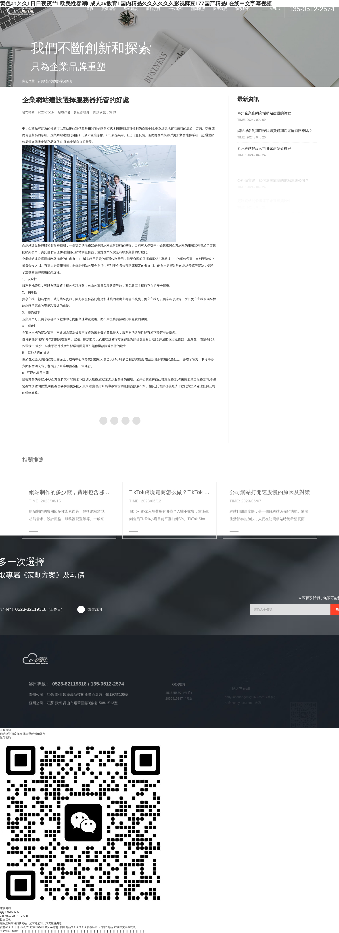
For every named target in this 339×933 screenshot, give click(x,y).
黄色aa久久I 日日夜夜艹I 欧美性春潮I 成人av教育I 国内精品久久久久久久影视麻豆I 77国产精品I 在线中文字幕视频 (68, 927)
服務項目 (153, 9)
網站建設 (131, 9)
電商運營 (28, 733)
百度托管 (16, 733)
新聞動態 (198, 9)
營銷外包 (39, 733)
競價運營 (108, 9)
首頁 (89, 9)
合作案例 (175, 9)
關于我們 (220, 9)
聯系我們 (242, 9)
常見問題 (66, 81)
